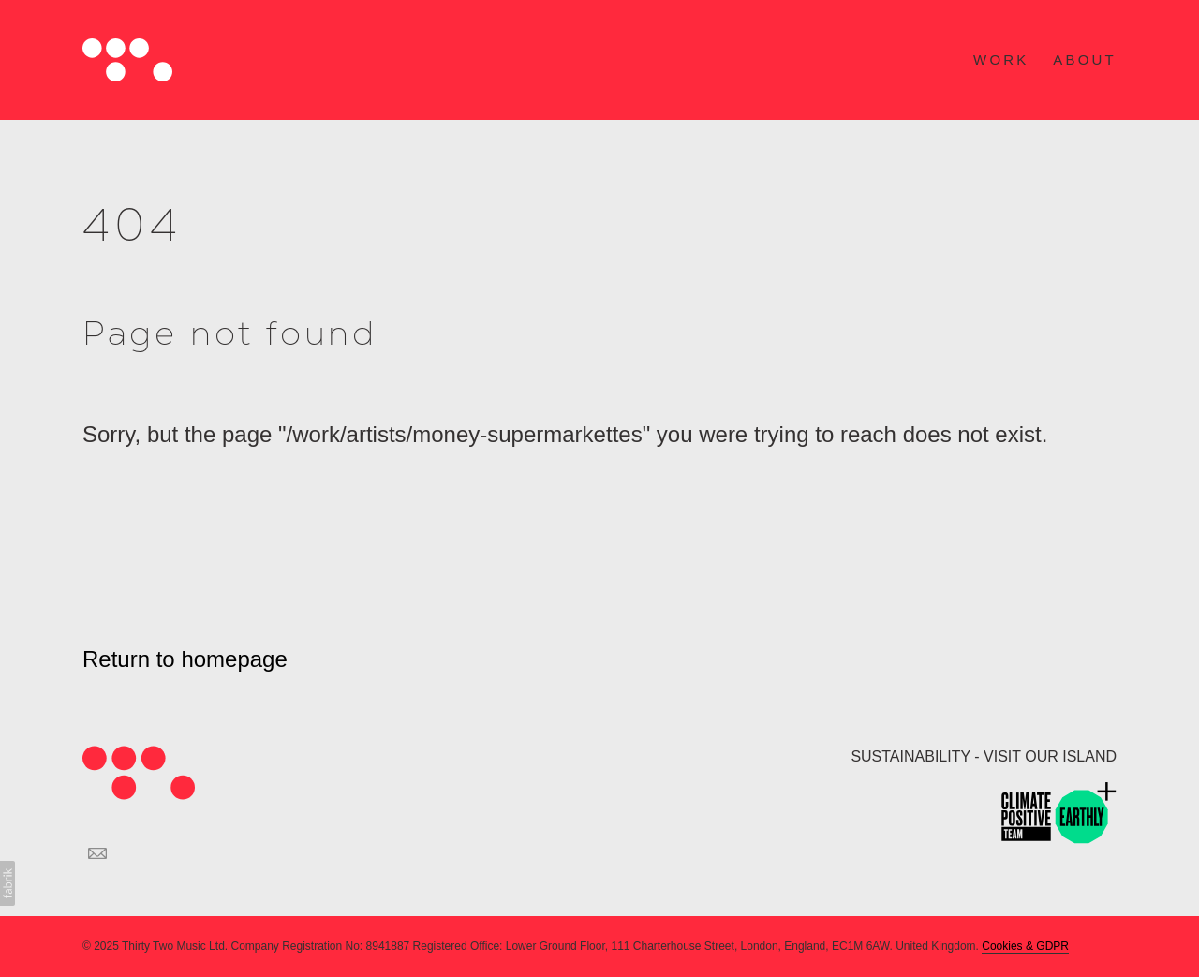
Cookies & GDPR (1025, 946)
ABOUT (1085, 59)
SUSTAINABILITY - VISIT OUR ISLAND (984, 756)
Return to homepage (185, 659)
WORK (1001, 59)
